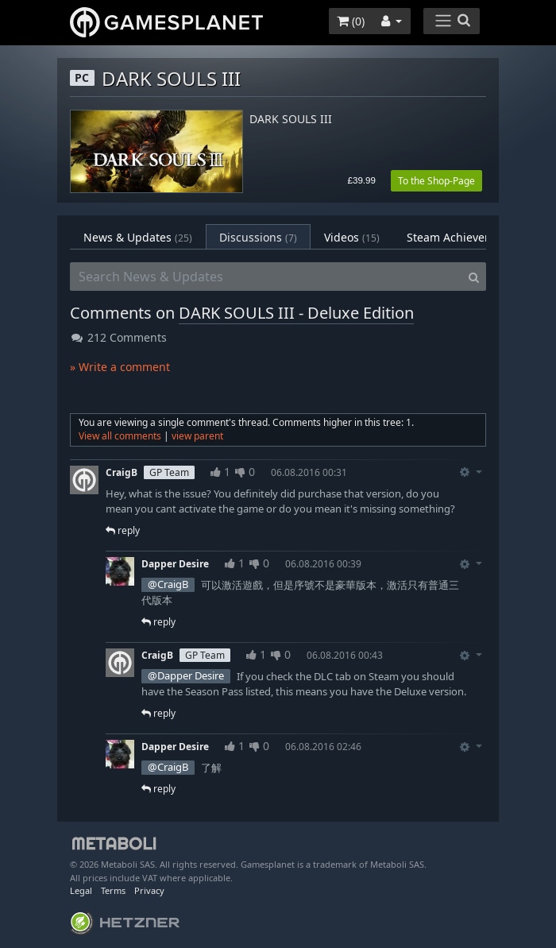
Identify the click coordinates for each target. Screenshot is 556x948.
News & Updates (137, 237)
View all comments (120, 436)
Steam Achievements (473, 237)
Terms (113, 890)
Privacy (149, 890)
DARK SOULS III (290, 119)
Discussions (258, 237)
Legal (81, 890)
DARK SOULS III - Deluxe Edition (296, 312)
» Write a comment (120, 366)
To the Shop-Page (436, 181)
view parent (197, 436)
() (351, 21)
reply (123, 530)
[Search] (473, 276)
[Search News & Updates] (266, 276)
